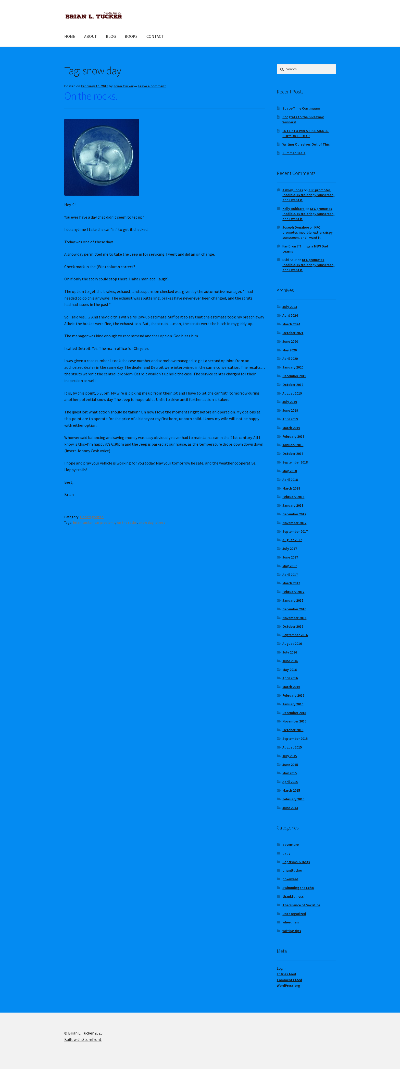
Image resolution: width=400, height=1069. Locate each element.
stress (160, 522)
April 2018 (290, 479)
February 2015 (293, 799)
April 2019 (290, 419)
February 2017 (293, 591)
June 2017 (290, 557)
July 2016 (289, 652)
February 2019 (293, 436)
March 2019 (291, 427)
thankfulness (293, 896)
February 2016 (293, 695)
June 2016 (290, 661)
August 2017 (292, 540)
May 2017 (289, 566)
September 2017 (295, 531)
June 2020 (290, 341)
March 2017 (291, 583)
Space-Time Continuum (301, 108)
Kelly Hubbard (293, 208)
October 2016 (292, 626)
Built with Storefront (83, 1039)
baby (286, 853)
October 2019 (292, 384)
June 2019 (290, 410)
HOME (69, 36)
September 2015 (295, 738)
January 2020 (292, 367)
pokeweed (290, 879)
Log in (281, 968)
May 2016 (289, 669)
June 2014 (290, 807)
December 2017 (294, 514)
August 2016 (292, 643)
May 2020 (289, 350)
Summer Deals (293, 153)
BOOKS (131, 36)
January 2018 (292, 505)
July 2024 (289, 306)
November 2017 (294, 522)
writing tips (291, 931)
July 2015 (289, 756)
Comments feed (289, 980)
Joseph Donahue (295, 227)
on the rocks (127, 522)
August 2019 (292, 393)
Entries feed (286, 974)
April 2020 (290, 358)
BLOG (111, 36)
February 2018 (293, 496)
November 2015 (294, 721)
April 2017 (290, 574)
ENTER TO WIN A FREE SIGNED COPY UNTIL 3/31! (305, 133)
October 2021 (292, 332)
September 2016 (295, 635)
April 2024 (290, 315)
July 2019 (289, 401)
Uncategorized (92, 517)
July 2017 (289, 548)
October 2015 (292, 730)
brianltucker (83, 522)
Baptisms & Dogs (296, 862)
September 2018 (295, 462)
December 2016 (294, 609)
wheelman (290, 922)
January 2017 (292, 600)
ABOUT (90, 36)
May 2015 (289, 773)
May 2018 (289, 471)
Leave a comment (152, 86)
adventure (290, 844)
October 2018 (292, 453)
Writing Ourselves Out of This (306, 144)
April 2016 (290, 678)
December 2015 (294, 712)
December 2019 (294, 376)
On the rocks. (91, 95)
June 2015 (290, 764)
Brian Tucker (123, 86)
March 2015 (291, 790)
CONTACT (155, 36)
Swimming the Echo (298, 887)
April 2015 (290, 781)
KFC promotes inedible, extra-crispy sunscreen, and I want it (308, 195)
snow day (146, 522)
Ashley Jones (292, 190)
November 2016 (294, 617)
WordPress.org (288, 985)
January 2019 (292, 445)
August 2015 (292, 747)
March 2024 (291, 324)
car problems (104, 522)
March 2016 (291, 686)
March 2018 (291, 488)
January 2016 (292, 704)
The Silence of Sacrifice (301, 905)
